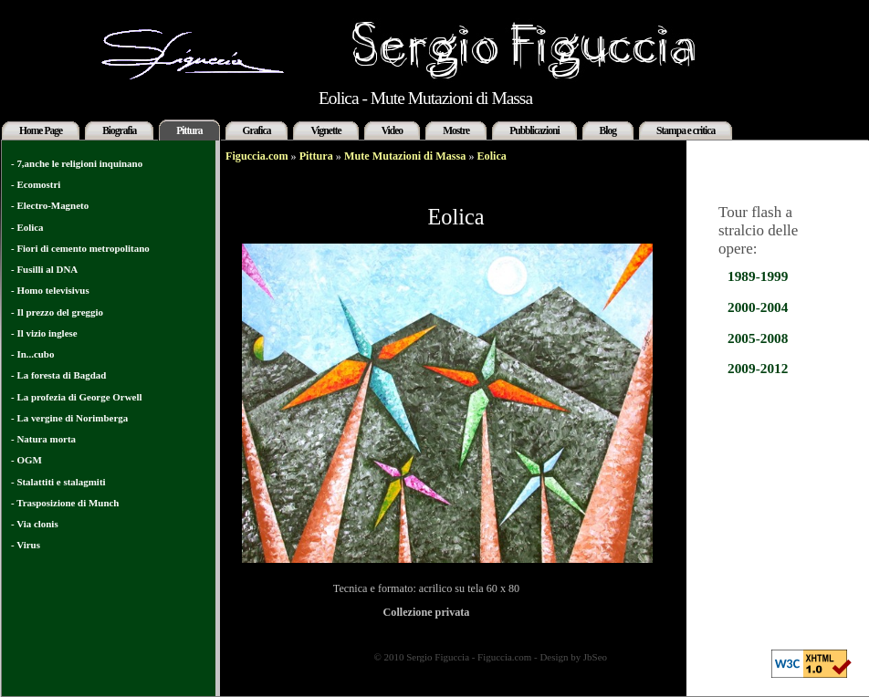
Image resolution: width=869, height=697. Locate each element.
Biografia (119, 130)
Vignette (325, 130)
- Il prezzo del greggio (57, 312)
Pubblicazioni (534, 130)
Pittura (189, 130)
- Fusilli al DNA (44, 269)
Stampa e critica (685, 130)
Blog (608, 130)
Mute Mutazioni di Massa (405, 156)
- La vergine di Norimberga (69, 417)
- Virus (25, 544)
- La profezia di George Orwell (76, 396)
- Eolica (27, 227)
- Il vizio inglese (44, 333)
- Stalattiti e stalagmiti (58, 481)
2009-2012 (758, 368)
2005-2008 (758, 338)
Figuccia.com (256, 156)
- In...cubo (32, 353)
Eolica (492, 156)
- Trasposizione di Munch (65, 502)
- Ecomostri (35, 184)
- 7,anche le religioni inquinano (76, 163)
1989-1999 (758, 276)
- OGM (26, 459)
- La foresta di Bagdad (58, 374)
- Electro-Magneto (50, 205)
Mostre (456, 130)
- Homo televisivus (50, 290)
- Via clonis (34, 523)
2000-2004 (758, 307)
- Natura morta (43, 438)
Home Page (40, 130)
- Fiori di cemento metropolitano (80, 248)
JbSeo (595, 656)
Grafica (257, 130)
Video (392, 130)
